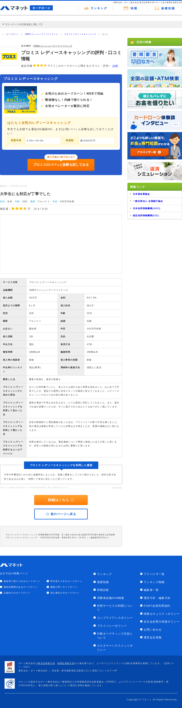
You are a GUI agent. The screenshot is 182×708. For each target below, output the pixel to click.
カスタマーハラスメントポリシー (115, 647)
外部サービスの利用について (115, 607)
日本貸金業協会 (141, 194)
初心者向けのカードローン (65, 593)
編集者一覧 (151, 589)
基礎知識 (103, 582)
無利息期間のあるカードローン (21, 587)
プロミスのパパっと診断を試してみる (61, 165)
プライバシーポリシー (112, 625)
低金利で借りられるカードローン (22, 581)
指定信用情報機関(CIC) (146, 215)
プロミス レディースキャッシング (80, 34)
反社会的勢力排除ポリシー (162, 621)
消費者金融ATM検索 (110, 597)
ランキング (104, 574)
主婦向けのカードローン (17, 593)
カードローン (12, 34)
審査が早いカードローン (63, 587)
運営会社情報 (153, 637)
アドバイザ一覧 (154, 574)
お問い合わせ (153, 629)
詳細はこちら (61, 500)
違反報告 (117, 487)
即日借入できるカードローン (66, 581)
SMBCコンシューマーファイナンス (41, 34)
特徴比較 (103, 589)
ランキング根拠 (154, 582)
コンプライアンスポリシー (115, 617)
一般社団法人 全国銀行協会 (148, 201)
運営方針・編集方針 (157, 597)
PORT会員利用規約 (157, 605)
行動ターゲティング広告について (115, 635)
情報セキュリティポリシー (162, 613)
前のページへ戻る (61, 514)
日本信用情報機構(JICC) (146, 208)
